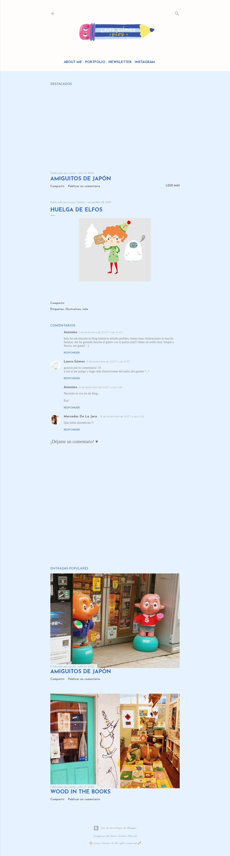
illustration (73, 309)
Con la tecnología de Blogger (115, 828)
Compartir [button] (57, 186)
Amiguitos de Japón (80, 179)
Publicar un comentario (84, 186)
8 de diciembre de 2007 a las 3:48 (100, 387)
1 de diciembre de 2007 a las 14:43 (100, 332)
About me (73, 62)
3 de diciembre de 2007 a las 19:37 (108, 361)
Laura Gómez (74, 361)
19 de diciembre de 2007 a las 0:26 (122, 416)
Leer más (173, 185)
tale (85, 309)
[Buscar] (177, 12)
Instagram (145, 62)
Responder (72, 352)
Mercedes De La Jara (81, 416)
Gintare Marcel (127, 836)
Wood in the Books (80, 792)
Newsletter (120, 62)
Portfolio (95, 62)
